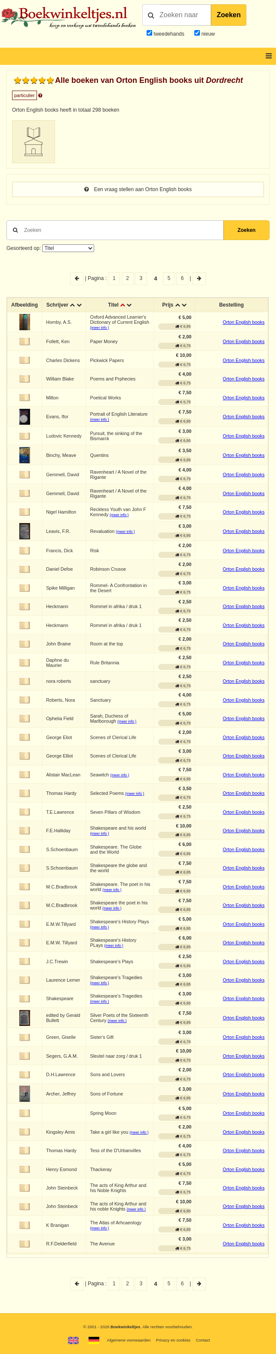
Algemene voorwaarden (128, 1340)
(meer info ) (99, 328)
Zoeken (229, 14)
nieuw (207, 34)
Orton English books (243, 322)
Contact (203, 1340)
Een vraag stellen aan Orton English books (138, 189)
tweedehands (168, 34)
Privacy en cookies (173, 1340)
